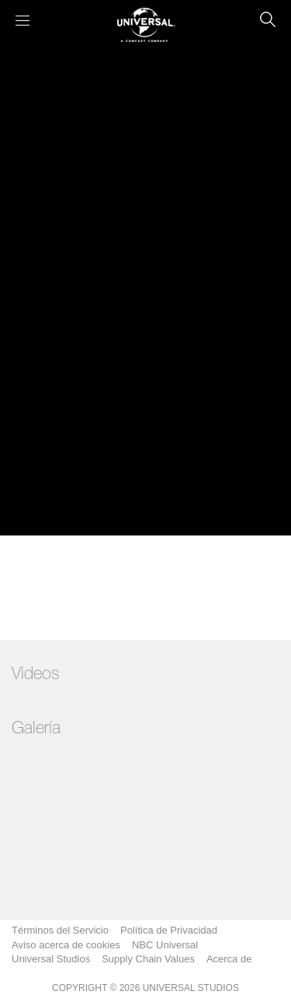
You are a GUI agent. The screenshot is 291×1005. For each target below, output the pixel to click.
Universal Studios (51, 959)
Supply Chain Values (148, 959)
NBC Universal (165, 945)
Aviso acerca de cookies (66, 945)
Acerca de (229, 959)
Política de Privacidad (168, 930)
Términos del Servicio (60, 930)
